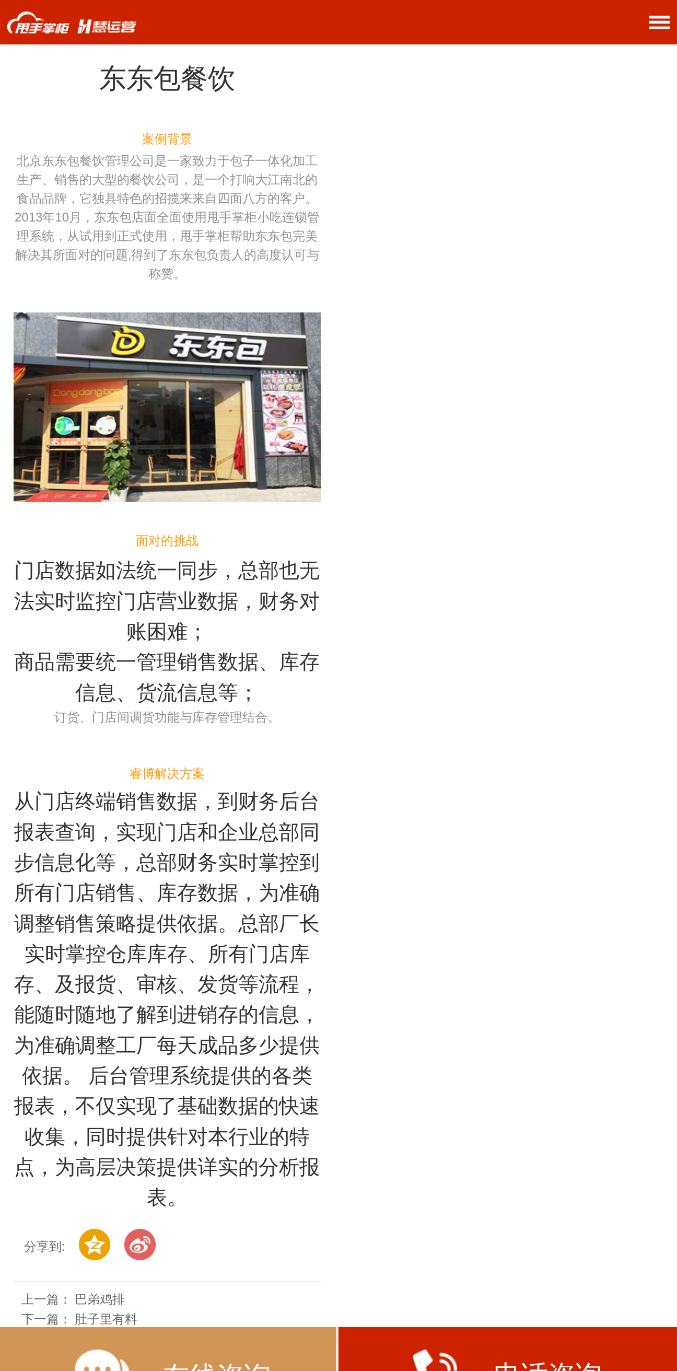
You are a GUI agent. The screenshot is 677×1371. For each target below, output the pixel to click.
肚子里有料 (106, 1319)
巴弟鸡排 (100, 1299)
